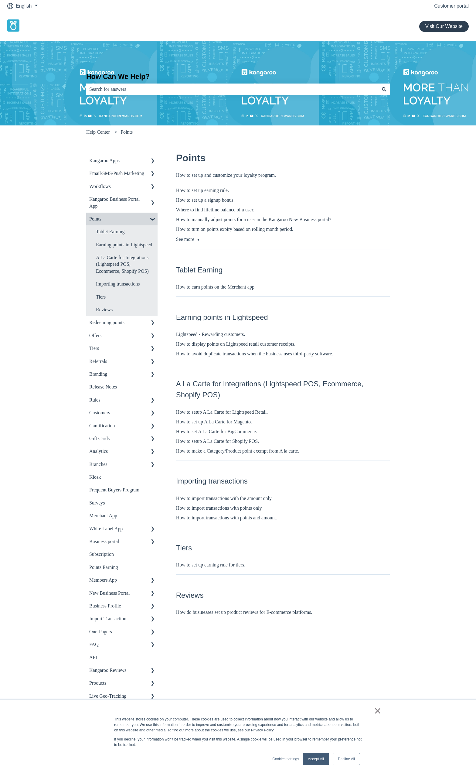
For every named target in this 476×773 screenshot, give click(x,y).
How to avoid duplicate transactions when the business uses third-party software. (254, 353)
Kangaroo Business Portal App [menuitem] (114, 202)
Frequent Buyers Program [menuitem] (114, 489)
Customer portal (451, 6)
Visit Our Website (444, 26)
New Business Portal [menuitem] (109, 593)
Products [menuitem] (97, 683)
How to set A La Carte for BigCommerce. (216, 431)
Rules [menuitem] (94, 399)
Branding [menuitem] (98, 374)
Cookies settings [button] (285, 759)
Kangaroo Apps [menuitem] (104, 160)
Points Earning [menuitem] (103, 567)
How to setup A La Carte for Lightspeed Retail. (222, 412)
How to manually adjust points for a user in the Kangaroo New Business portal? (253, 219)
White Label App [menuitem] (106, 528)
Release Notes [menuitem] (103, 386)
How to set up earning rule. (202, 190)
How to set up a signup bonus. (205, 200)
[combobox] (232, 89)
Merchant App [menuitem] (103, 515)
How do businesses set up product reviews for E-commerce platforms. (244, 612)
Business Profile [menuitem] (105, 605)
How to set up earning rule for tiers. (210, 564)
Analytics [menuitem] (98, 451)
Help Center (98, 132)
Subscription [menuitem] (101, 554)
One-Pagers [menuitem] (100, 631)
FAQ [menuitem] (94, 644)
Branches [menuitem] (98, 464)
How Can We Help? (118, 76)
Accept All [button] (316, 759)
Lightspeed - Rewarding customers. (210, 334)
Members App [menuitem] (103, 580)
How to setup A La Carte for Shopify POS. (217, 441)
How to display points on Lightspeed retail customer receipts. (235, 344)
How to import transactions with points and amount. (226, 517)
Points (127, 132)
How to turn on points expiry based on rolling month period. (234, 229)
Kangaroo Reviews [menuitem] (107, 670)
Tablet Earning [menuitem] (110, 231)
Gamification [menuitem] (102, 425)
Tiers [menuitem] (101, 296)
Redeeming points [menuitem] (106, 322)
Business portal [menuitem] (104, 541)
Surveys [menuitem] (97, 502)
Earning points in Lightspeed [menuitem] (124, 244)
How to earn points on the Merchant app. (216, 286)
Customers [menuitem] (99, 412)
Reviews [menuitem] (104, 309)
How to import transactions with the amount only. (224, 498)
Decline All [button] (346, 759)
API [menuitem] (93, 657)
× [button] (377, 710)
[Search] (384, 89)
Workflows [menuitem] (100, 186)
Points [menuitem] (95, 218)
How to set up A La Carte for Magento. (214, 421)
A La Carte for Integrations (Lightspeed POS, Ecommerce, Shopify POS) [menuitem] (122, 264)
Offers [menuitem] (95, 335)
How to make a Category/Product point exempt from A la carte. (237, 450)
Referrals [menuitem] (98, 361)
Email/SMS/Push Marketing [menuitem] (116, 173)
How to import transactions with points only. (219, 508)
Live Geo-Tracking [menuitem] (108, 696)
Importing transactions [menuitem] (118, 283)
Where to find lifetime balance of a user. (215, 209)
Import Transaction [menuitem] (107, 618)
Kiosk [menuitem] (95, 477)
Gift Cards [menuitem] (99, 438)
